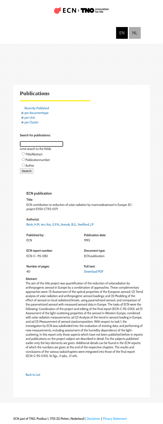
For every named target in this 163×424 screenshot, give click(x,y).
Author (30, 165)
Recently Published (37, 108)
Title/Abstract (34, 154)
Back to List (33, 375)
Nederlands (135, 33)
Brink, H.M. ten (36, 224)
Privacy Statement (115, 418)
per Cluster (31, 122)
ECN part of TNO (81, 12)
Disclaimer (93, 418)
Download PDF (93, 271)
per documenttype (37, 113)
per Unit (30, 117)
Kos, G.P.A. (53, 224)
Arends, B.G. (68, 224)
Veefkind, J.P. (86, 224)
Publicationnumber (38, 160)
